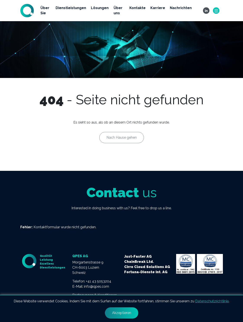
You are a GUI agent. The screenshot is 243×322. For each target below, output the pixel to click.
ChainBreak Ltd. (139, 262)
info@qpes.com (96, 286)
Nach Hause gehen (121, 137)
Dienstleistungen (71, 8)
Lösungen (100, 8)
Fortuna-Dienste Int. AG (145, 272)
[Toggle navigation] (216, 10)
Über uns (118, 10)
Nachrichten (181, 8)
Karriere (157, 8)
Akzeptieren (121, 313)
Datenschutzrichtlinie (212, 301)
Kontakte (137, 8)
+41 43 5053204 (98, 281)
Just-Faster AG (138, 256)
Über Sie (44, 10)
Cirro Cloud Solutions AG (147, 267)
